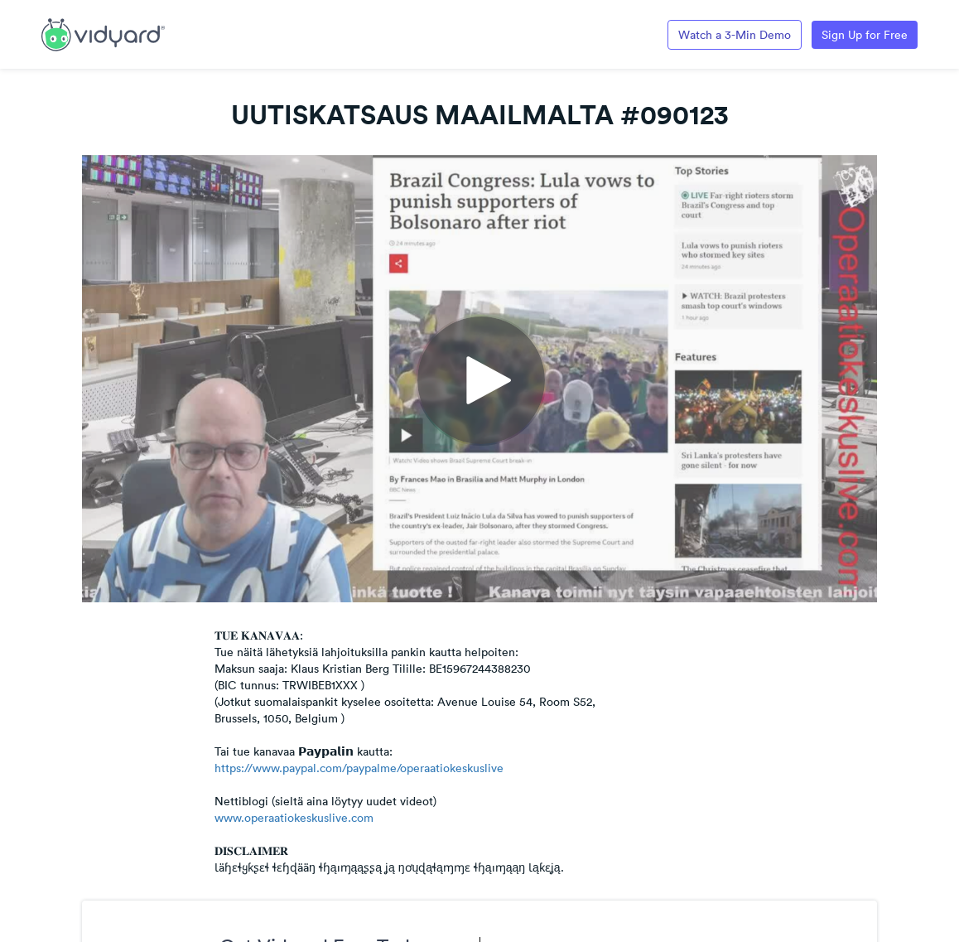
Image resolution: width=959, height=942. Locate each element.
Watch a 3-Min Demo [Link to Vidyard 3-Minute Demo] (734, 34)
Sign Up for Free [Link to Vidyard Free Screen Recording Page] (865, 34)
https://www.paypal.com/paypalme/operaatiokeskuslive (359, 768)
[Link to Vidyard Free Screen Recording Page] (103, 33)
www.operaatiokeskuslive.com (293, 817)
